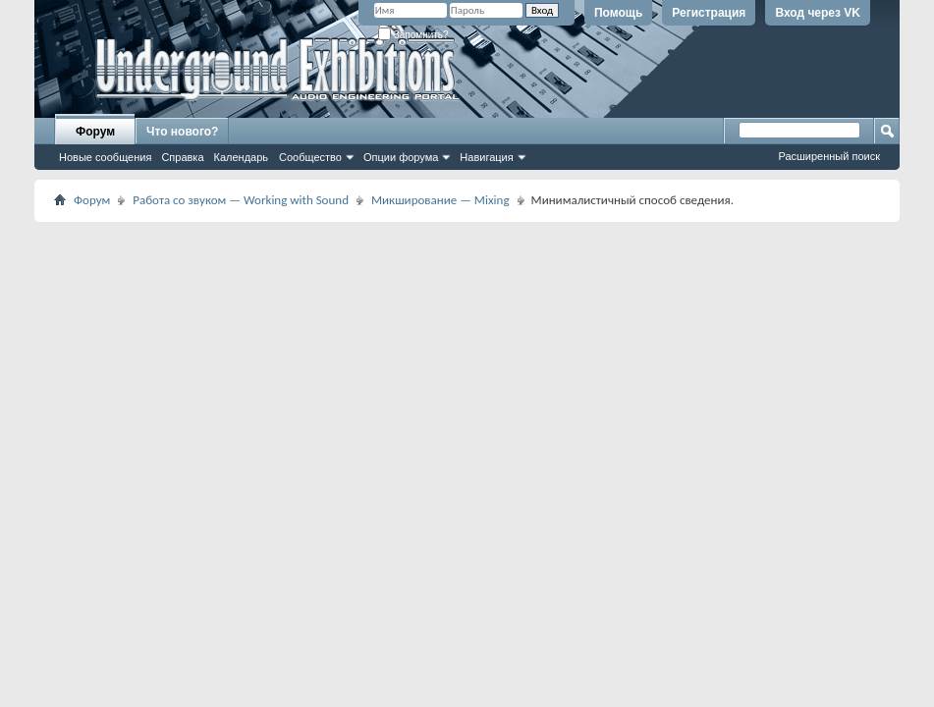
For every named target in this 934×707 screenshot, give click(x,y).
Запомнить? (413, 34)
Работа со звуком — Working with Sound (241, 199)
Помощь (618, 13)
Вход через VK (817, 13)
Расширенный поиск (829, 156)
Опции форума (400, 157)
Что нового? (182, 131)
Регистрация (708, 13)
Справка (182, 157)
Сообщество (310, 157)
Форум (95, 131)
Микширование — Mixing (440, 199)
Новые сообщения (105, 157)
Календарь (241, 157)
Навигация (486, 157)
